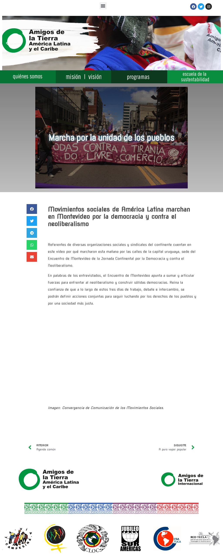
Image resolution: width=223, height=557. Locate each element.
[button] (103, 5)
